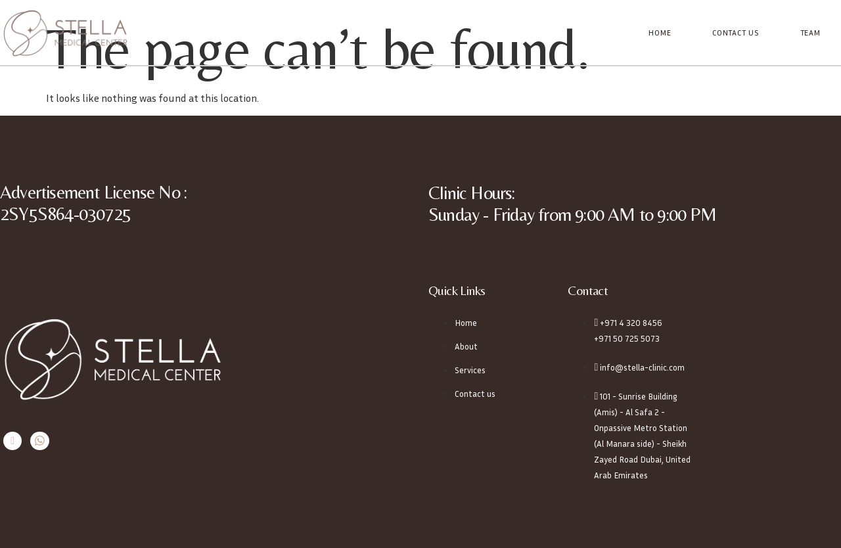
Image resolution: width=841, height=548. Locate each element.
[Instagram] (12, 440)
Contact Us (736, 32)
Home (661, 32)
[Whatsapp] (38, 440)
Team (810, 32)
